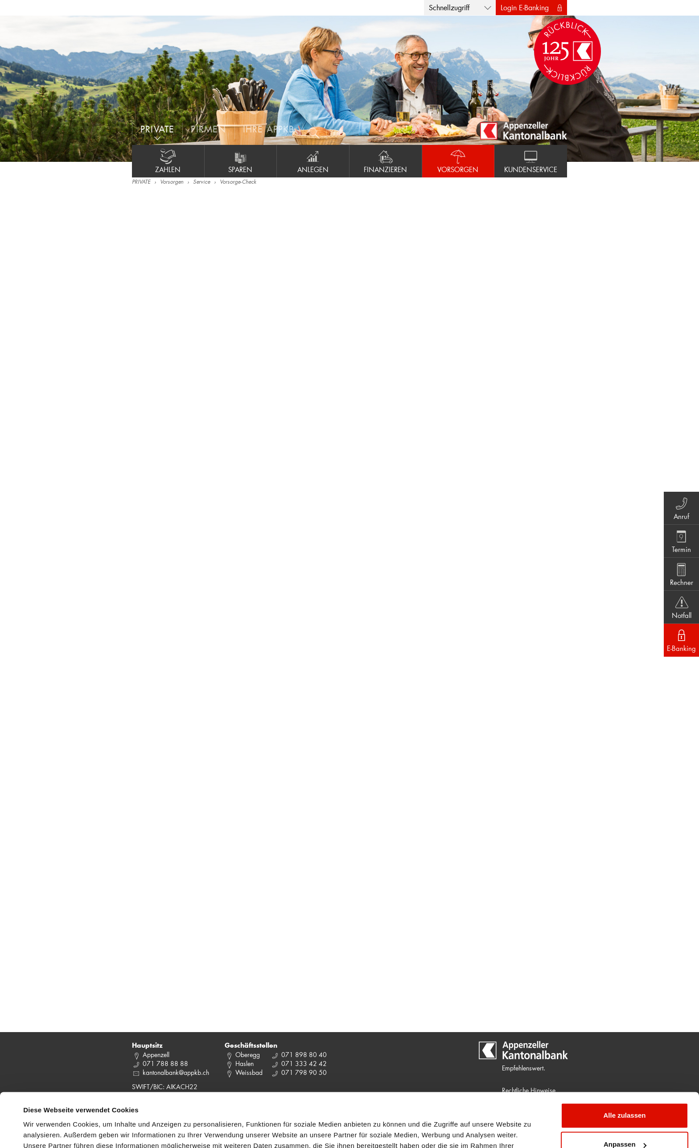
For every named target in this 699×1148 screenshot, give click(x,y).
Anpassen (625, 1094)
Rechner (681, 574)
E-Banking (681, 640)
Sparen (241, 161)
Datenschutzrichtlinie (187, 1106)
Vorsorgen (458, 161)
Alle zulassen (624, 1065)
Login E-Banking (525, 7)
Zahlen (168, 161)
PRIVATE (141, 182)
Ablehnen (624, 1123)
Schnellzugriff (449, 7)
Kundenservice (530, 161)
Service (201, 182)
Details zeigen (45, 1130)
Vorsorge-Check (238, 182)
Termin (681, 541)
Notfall (681, 607)
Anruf (681, 508)
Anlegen (313, 161)
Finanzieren (386, 161)
